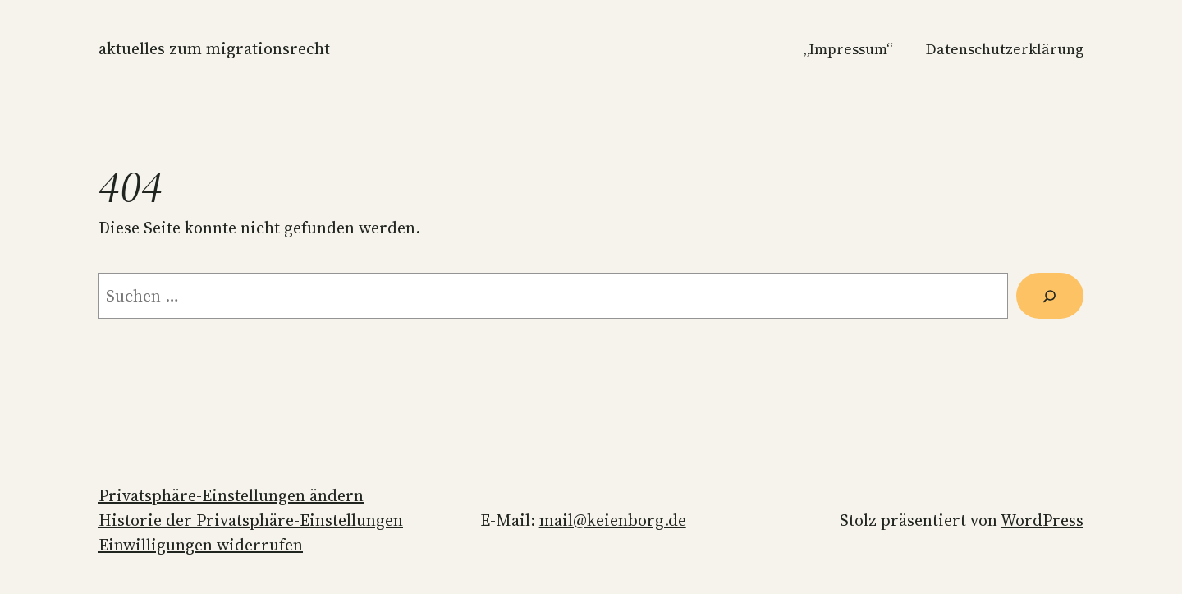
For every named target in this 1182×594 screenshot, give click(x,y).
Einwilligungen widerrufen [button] (200, 544)
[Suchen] (1050, 296)
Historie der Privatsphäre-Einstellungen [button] (250, 520)
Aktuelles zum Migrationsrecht (214, 48)
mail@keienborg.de (612, 520)
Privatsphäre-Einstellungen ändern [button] (231, 495)
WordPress (1042, 520)
